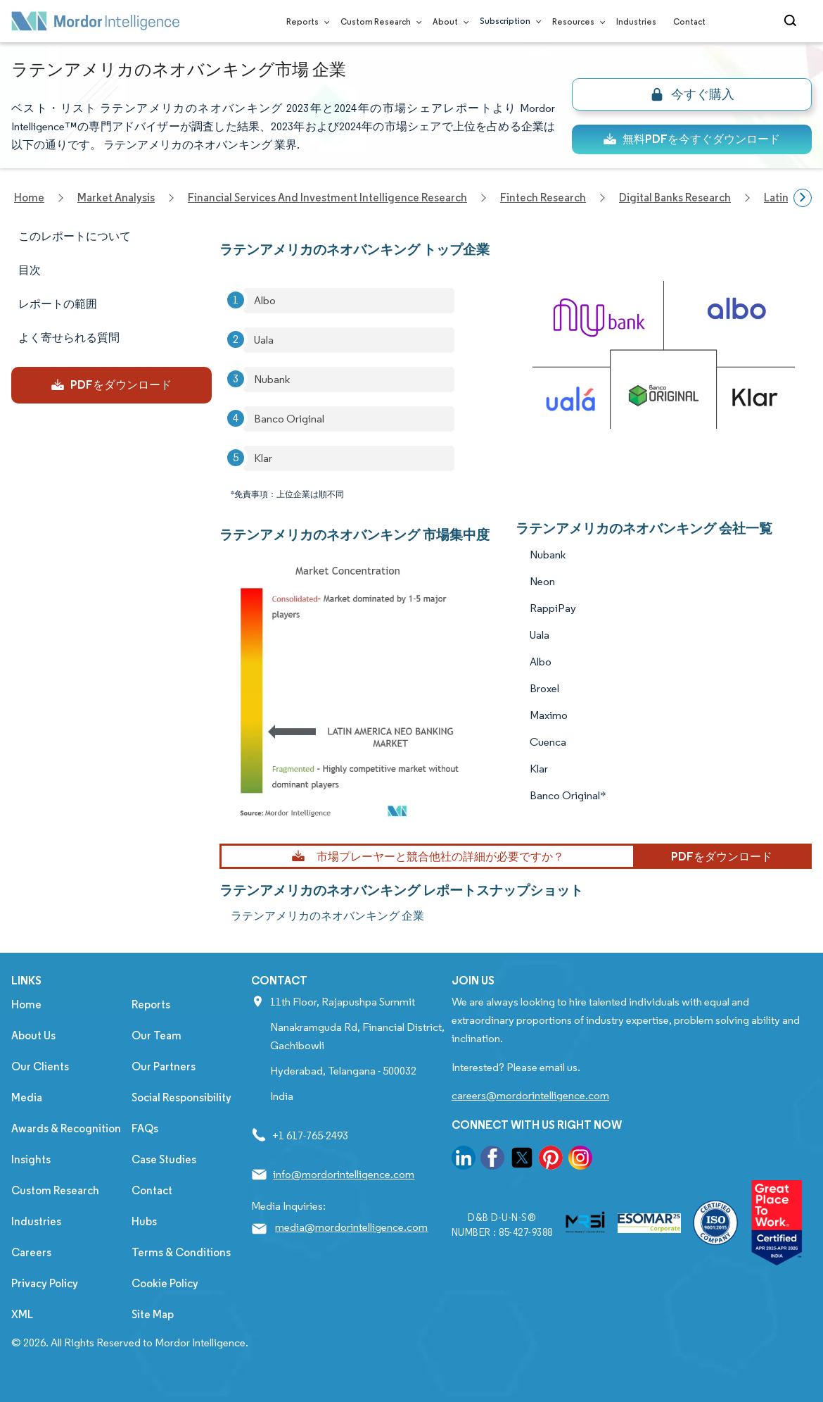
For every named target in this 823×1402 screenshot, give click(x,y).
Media (26, 1097)
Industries (636, 21)
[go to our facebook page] (492, 1160)
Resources (575, 21)
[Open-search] (792, 21)
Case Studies (164, 1159)
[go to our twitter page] (522, 1160)
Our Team (156, 1035)
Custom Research (378, 21)
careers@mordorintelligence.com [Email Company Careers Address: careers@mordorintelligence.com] (530, 1095)
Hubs (144, 1221)
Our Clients (40, 1066)
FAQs (145, 1128)
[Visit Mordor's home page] (95, 21)
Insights (31, 1159)
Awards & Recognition (66, 1128)
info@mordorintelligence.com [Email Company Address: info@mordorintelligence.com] (343, 1174)
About (448, 21)
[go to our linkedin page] (464, 1160)
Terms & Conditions (181, 1252)
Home (26, 1004)
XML (22, 1314)
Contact (689, 21)
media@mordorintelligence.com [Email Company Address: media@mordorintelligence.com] (351, 1227)
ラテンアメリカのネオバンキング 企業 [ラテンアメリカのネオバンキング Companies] (327, 915)
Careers (31, 1252)
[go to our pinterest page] (551, 1160)
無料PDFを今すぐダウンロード (691, 139)
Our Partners (164, 1066)
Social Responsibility (181, 1097)
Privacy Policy (44, 1283)
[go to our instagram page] (580, 1160)
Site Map (153, 1314)
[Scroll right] (802, 198)
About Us (33, 1035)
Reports (305, 21)
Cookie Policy (165, 1283)
